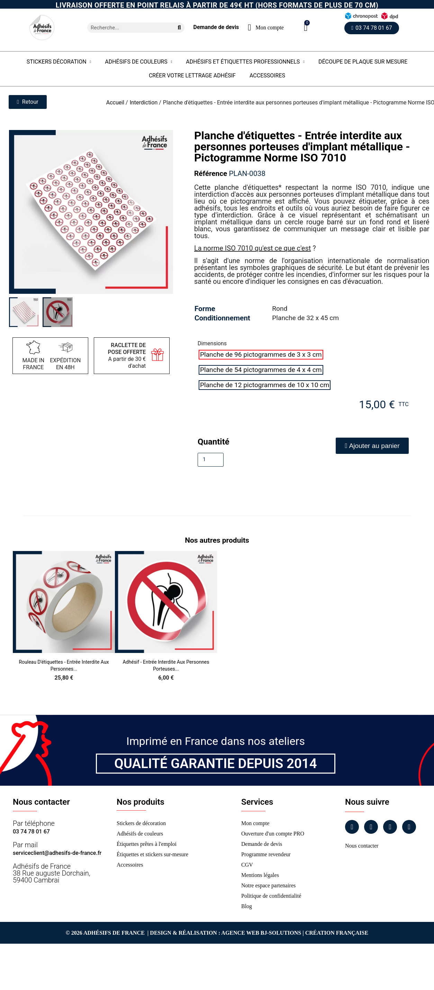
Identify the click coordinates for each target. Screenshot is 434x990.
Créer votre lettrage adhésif (192, 75)
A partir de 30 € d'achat (127, 355)
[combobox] (128, 27)
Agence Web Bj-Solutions (261, 933)
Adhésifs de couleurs (138, 62)
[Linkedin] (390, 827)
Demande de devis (216, 27)
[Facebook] (352, 827)
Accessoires (267, 75)
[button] (306, 27)
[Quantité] (211, 460)
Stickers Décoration (59, 62)
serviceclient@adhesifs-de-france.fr (57, 853)
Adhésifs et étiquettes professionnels (245, 62)
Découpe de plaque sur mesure (362, 61)
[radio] (261, 354)
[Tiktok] (409, 827)
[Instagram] (371, 827)
